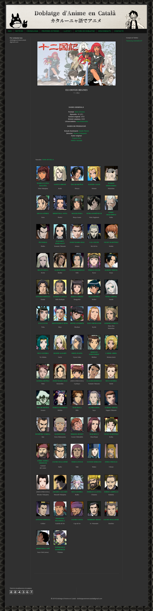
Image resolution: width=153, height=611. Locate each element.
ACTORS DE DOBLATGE (85, 31)
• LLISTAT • (67, 31)
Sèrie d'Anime (80, 112)
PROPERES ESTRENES (50, 31)
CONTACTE (119, 31)
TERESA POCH (77, 462)
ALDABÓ (62, 353)
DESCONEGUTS (104, 31)
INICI (10, 31)
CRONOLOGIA (32, 31)
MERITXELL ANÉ (43, 548)
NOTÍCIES (19, 31)
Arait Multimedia (82, 121)
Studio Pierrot (84, 131)
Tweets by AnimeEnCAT (134, 41)
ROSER (56, 353)
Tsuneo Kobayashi (80, 133)
